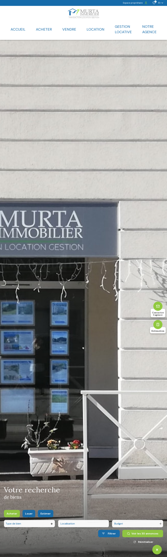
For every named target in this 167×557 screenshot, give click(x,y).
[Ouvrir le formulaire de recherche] (109, 536)
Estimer (45, 516)
